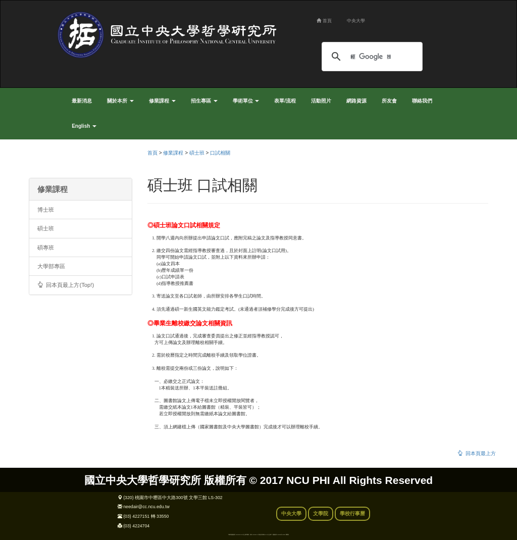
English (84, 126)
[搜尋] (370, 57)
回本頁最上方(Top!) (65, 285)
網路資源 (356, 101)
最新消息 (82, 101)
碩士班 (45, 228)
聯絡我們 (422, 101)
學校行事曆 (352, 513)
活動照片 (321, 101)
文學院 (320, 513)
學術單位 (246, 101)
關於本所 (120, 101)
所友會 (389, 101)
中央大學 (356, 20)
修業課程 (162, 101)
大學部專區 (51, 266)
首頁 (324, 20)
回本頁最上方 (476, 453)
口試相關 (220, 153)
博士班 (45, 210)
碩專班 (45, 247)
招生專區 (204, 101)
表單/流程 (285, 101)
